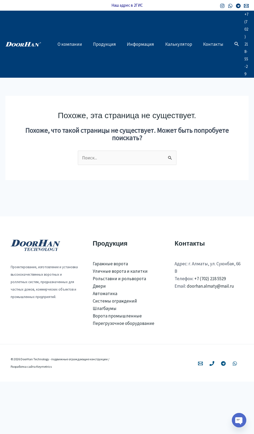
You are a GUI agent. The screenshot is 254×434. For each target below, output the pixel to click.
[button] (238, 70)
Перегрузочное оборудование (123, 376)
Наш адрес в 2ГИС (127, 5)
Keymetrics (44, 419)
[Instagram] (222, 5)
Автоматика (105, 346)
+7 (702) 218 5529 (210, 331)
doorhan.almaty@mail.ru (210, 338)
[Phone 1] (211, 416)
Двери (99, 338)
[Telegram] (238, 5)
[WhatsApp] (230, 5)
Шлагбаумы (104, 361)
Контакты (68, 81)
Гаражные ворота (110, 316)
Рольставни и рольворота (119, 331)
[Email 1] (246, 5)
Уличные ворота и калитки (120, 323)
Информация (145, 60)
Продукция (107, 60)
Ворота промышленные (117, 368)
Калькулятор (184, 60)
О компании (70, 60)
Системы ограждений (115, 353)
